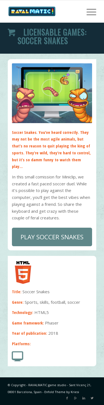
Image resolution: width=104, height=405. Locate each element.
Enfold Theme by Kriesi (61, 392)
